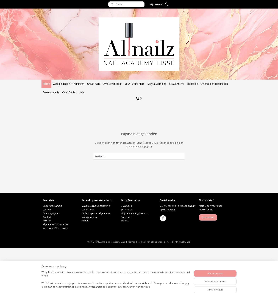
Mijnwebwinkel (183, 241)
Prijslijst (47, 220)
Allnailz (86, 220)
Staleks (125, 220)
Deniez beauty (51, 92)
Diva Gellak (127, 205)
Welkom (47, 209)
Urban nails (93, 83)
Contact (47, 217)
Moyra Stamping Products (135, 213)
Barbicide (192, 83)
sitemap (131, 241)
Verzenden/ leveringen (55, 228)
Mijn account (159, 4)
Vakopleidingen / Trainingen (68, 83)
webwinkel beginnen (152, 241)
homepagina (145, 146)
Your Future (127, 209)
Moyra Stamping (156, 83)
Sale (81, 92)
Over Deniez (69, 92)
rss (139, 241)
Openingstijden (51, 213)
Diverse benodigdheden (214, 83)
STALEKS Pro (176, 83)
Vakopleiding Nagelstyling (96, 205)
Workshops (88, 209)
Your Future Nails (134, 83)
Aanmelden (208, 217)
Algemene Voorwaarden (56, 224)
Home (46, 83)
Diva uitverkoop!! (112, 83)
